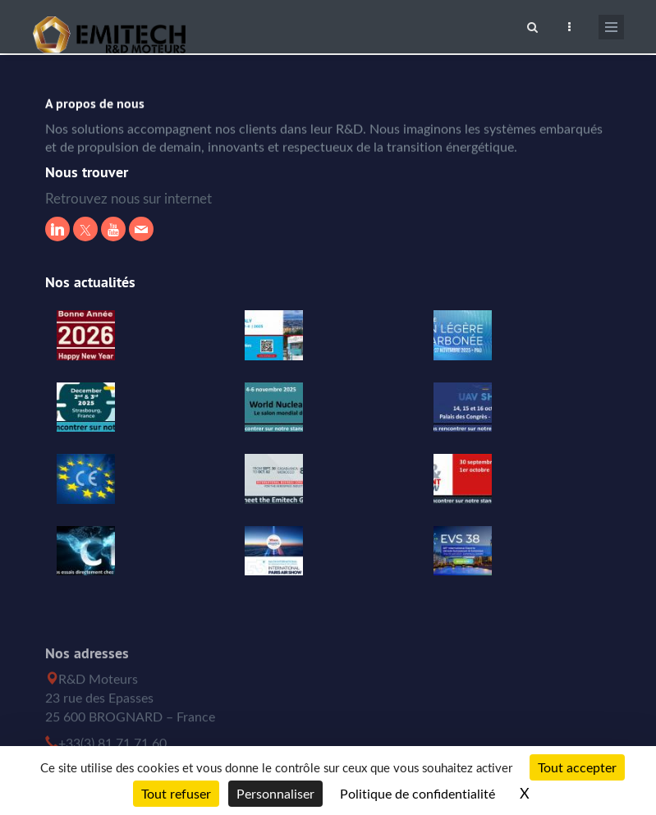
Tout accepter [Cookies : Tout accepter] (577, 767)
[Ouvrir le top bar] (570, 24)
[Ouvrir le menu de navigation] (611, 27)
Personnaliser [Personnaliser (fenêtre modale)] (275, 794)
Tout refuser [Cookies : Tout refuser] (176, 794)
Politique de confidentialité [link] (417, 794)
